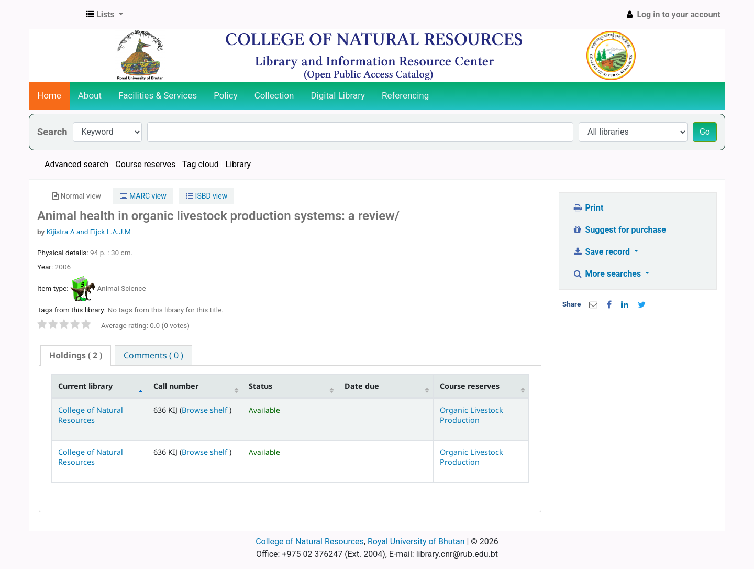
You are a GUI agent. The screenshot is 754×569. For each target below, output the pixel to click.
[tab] (75, 355)
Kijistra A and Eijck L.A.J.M (89, 231)
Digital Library (338, 95)
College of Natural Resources (90, 415)
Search (52, 131)
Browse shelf (205, 410)
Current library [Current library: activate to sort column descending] (85, 386)
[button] (104, 14)
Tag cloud (200, 164)
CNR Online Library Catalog (55, 14)
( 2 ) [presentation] (75, 355)
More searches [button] (607, 274)
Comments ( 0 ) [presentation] (153, 355)
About (90, 95)
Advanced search (76, 164)
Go (705, 132)
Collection (274, 95)
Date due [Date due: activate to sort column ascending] (362, 386)
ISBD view (206, 196)
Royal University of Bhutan (416, 541)
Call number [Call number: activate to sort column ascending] (175, 386)
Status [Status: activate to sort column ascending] (260, 386)
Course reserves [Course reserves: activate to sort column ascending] (470, 386)
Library (238, 164)
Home (49, 95)
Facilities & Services (157, 95)
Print (587, 208)
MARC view (143, 196)
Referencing (405, 95)
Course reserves (145, 164)
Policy (226, 95)
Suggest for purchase (619, 230)
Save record (602, 252)
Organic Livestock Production (471, 415)
